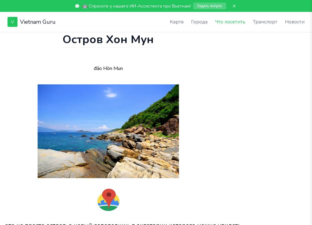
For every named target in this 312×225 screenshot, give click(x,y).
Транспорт (265, 21)
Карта (177, 21)
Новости (294, 21)
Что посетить (230, 21)
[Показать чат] (6, 38)
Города (199, 21)
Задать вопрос (209, 6)
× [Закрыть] (234, 6)
